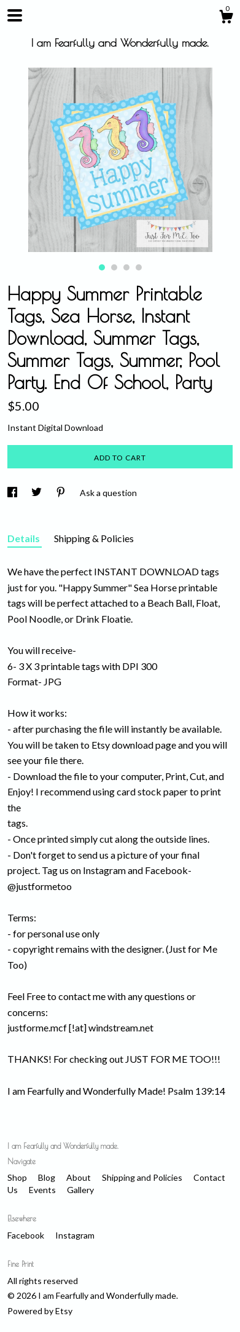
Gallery (80, 1189)
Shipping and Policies (143, 1177)
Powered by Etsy (39, 1311)
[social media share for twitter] (37, 492)
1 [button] (102, 267)
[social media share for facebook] (13, 492)
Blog (47, 1177)
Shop (18, 1177)
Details (24, 538)
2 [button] (114, 267)
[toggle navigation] (14, 15)
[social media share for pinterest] (62, 492)
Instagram (75, 1235)
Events (43, 1189)
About (79, 1177)
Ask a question (108, 492)
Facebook (26, 1235)
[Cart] (226, 18)
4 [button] (139, 267)
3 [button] (126, 267)
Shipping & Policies (94, 538)
